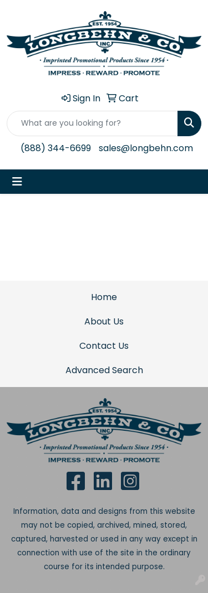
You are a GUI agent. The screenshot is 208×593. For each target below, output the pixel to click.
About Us (104, 321)
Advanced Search (104, 370)
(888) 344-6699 (56, 148)
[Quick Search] (92, 123)
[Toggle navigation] (17, 181)
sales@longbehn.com (146, 148)
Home (104, 297)
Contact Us (104, 345)
